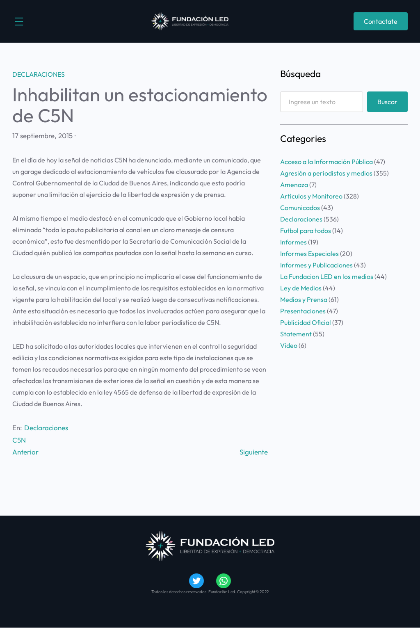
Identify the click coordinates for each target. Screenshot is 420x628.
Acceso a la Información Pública (326, 162)
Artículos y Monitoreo (311, 196)
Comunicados (300, 207)
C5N (19, 440)
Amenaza (294, 184)
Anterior (25, 452)
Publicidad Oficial (305, 322)
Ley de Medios (301, 288)
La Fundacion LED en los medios (326, 276)
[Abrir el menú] (19, 21)
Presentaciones (303, 311)
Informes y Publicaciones (316, 265)
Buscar (387, 102)
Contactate (380, 21)
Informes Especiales (309, 253)
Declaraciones (38, 74)
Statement (296, 334)
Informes (293, 242)
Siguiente (254, 452)
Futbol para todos (305, 230)
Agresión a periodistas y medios (326, 173)
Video (288, 345)
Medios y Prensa (303, 299)
